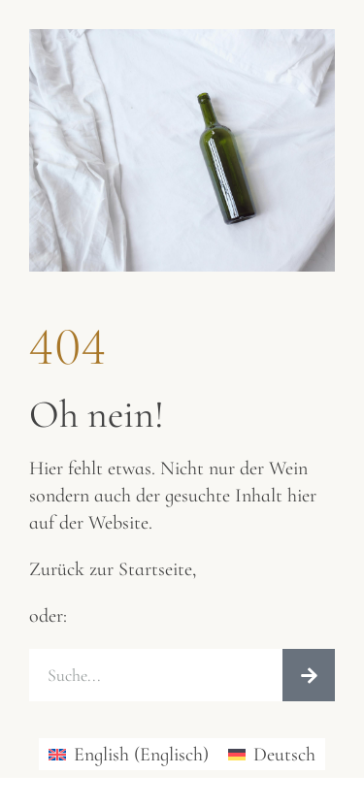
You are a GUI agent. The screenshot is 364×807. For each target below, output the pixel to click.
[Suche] (308, 675)
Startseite (155, 569)
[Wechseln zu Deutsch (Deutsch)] (271, 754)
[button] (35, 772)
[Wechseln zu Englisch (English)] (128, 754)
